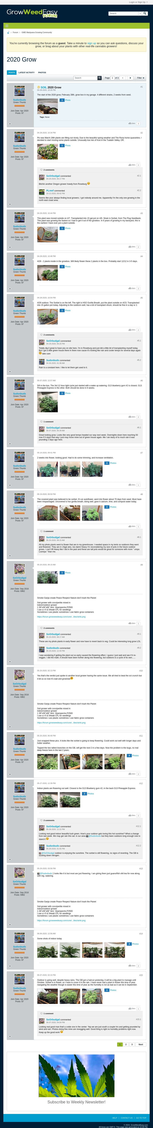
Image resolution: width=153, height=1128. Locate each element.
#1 (142, 87)
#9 (142, 565)
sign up (91, 43)
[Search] (125, 13)
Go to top (141, 1118)
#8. (139, 537)
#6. (139, 427)
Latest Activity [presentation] (27, 73)
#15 (141, 975)
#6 (142, 380)
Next (141, 1044)
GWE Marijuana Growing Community (37, 32)
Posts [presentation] (12, 73)
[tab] (12, 72)
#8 (142, 494)
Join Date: (15, 111)
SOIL (44, 87)
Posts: (18, 113)
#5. (139, 341)
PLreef (50, 190)
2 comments (49, 170)
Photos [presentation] (42, 73)
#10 (141, 671)
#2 (142, 133)
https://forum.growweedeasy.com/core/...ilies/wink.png (61, 617)
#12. (138, 826)
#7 (142, 453)
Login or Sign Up (138, 2)
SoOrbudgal (53, 176)
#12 (141, 783)
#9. (139, 634)
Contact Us (127, 1118)
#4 (142, 256)
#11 (141, 736)
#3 (142, 213)
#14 (141, 934)
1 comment (48, 422)
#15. (138, 1019)
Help (114, 1118)
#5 (142, 298)
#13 (141, 868)
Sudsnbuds (19, 99)
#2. (139, 176)
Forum (15, 32)
